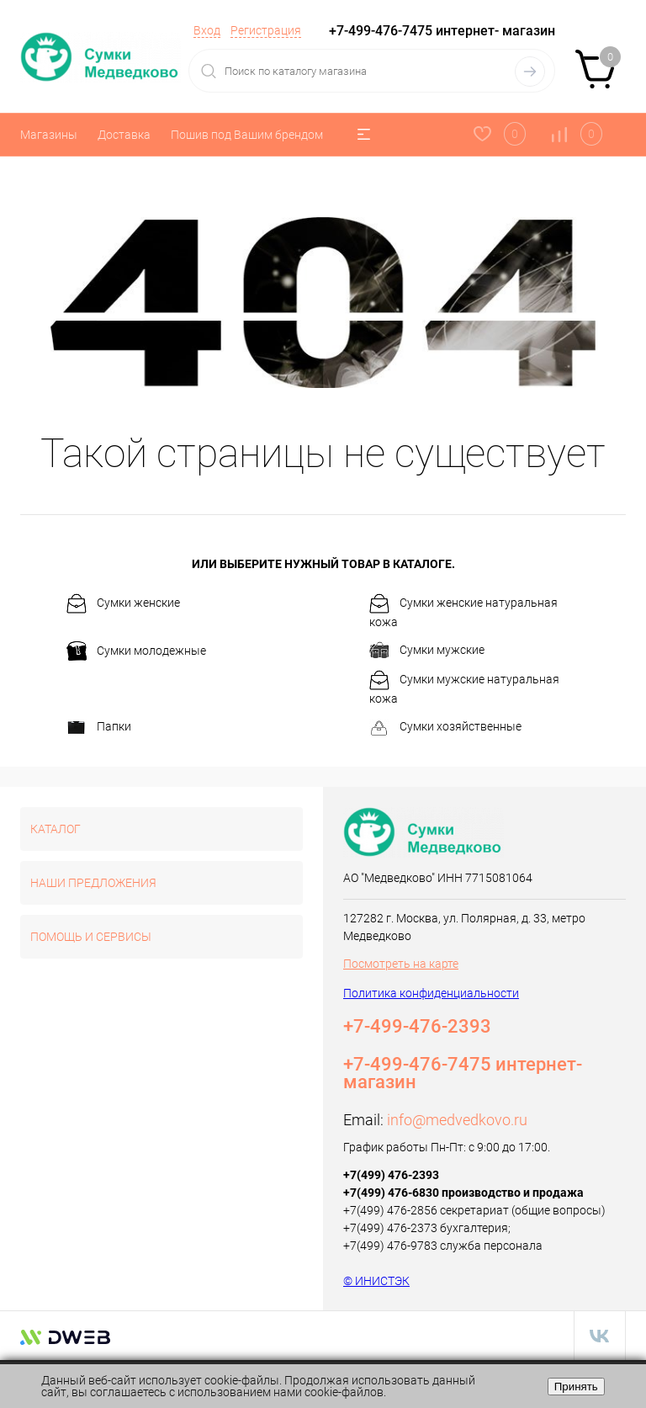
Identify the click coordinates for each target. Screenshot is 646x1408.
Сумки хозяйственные (445, 728)
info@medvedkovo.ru (457, 1120)
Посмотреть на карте (400, 963)
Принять (576, 1386)
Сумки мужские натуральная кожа (464, 687)
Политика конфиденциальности (431, 993)
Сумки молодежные (136, 651)
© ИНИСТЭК (376, 1281)
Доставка (124, 134)
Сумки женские (123, 603)
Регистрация (265, 30)
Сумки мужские (426, 650)
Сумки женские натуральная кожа (463, 611)
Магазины (48, 134)
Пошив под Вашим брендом (247, 134)
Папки (98, 728)
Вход (206, 30)
